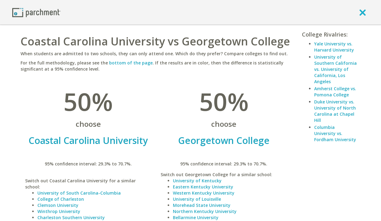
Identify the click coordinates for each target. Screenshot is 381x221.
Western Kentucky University (203, 193)
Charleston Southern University (71, 217)
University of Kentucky (197, 181)
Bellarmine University (196, 217)
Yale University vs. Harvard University (334, 47)
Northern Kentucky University (205, 211)
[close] (362, 12)
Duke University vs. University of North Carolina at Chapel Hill (335, 111)
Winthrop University (58, 211)
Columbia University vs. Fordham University (335, 133)
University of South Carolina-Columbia (79, 193)
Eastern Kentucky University (203, 187)
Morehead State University (202, 205)
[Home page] (36, 12)
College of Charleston (60, 199)
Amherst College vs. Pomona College (335, 92)
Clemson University (57, 205)
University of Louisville (197, 199)
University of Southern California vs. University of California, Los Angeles (335, 69)
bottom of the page (131, 63)
